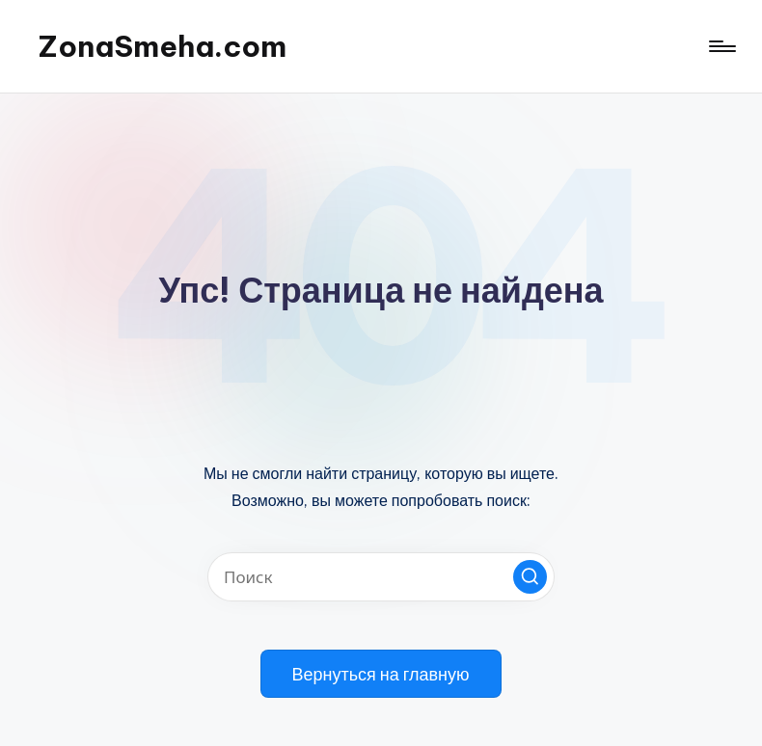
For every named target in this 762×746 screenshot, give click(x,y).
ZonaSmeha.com (162, 46)
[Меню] (721, 46)
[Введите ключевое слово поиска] (381, 576)
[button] (530, 577)
